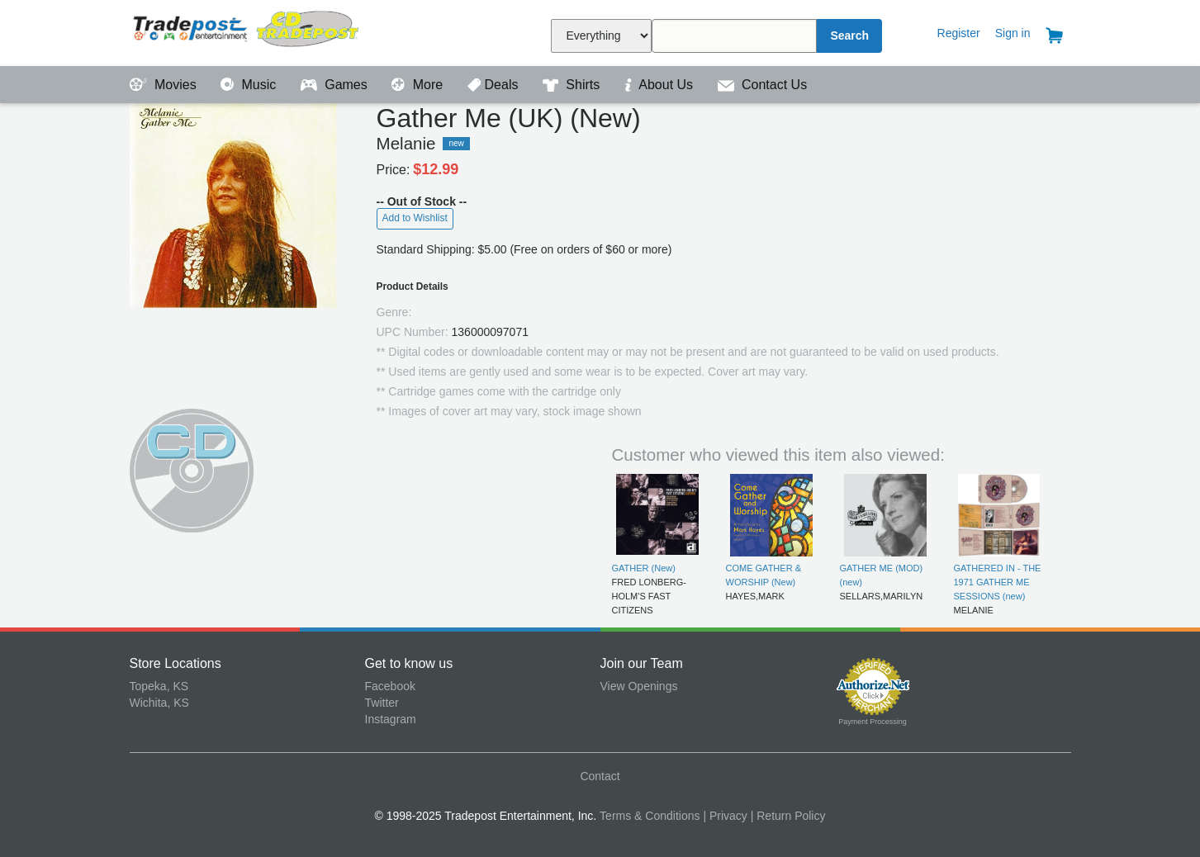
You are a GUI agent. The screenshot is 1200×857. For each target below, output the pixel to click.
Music (250, 85)
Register (958, 33)
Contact (599, 776)
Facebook (390, 686)
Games (336, 85)
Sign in (1013, 33)
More (418, 85)
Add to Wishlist (415, 218)
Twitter (382, 702)
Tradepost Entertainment (247, 31)
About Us (660, 85)
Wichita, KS (159, 702)
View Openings (639, 686)
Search (849, 35)
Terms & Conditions (650, 815)
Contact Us (763, 85)
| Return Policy (788, 815)
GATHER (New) (644, 568)
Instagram (390, 719)
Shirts (573, 85)
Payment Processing (872, 721)
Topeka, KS (159, 686)
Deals (494, 85)
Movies (165, 85)
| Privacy (725, 815)
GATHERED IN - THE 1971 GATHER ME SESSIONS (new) (997, 582)
